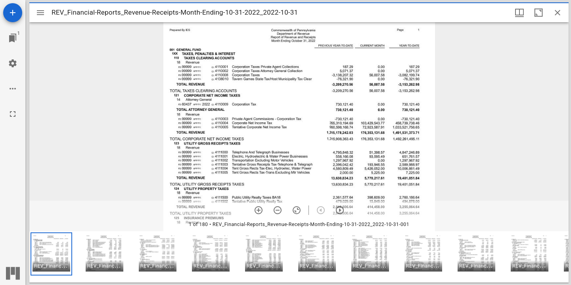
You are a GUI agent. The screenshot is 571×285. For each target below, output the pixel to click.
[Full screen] (12, 114)
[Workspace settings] (12, 63)
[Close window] (557, 12)
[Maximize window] (538, 12)
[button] (51, 254)
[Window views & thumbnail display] (519, 12)
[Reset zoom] (296, 210)
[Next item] (339, 210)
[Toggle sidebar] (40, 12)
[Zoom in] (258, 210)
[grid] (299, 257)
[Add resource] (12, 12)
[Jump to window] (12, 38)
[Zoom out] (277, 210)
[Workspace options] (12, 88)
